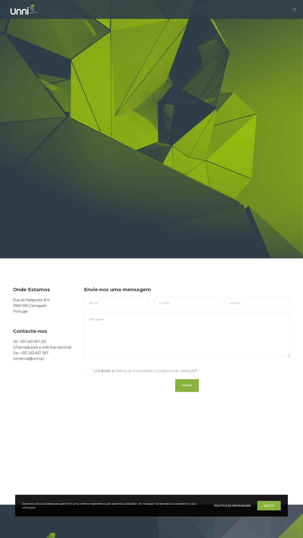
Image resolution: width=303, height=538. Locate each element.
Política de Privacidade (232, 505)
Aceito (269, 505)
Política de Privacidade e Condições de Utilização (155, 371)
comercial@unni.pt (28, 358)
